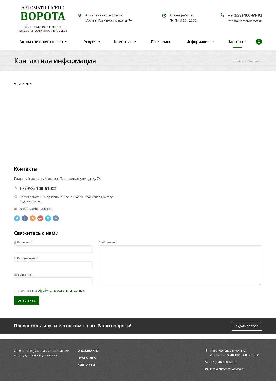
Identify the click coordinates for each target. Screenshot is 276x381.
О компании (88, 350)
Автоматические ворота (41, 41)
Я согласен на (49, 291)
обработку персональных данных (61, 291)
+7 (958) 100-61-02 (245, 15)
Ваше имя (23, 242)
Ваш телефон (26, 258)
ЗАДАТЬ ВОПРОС (247, 326)
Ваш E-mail (23, 274)
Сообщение (108, 242)
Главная (237, 61)
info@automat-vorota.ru (245, 21)
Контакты (237, 41)
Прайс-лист (161, 41)
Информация (197, 41)
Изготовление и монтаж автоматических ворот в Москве (42, 29)
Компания (123, 41)
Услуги (90, 41)
